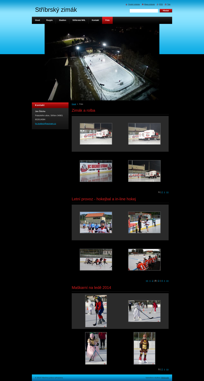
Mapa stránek (149, 4)
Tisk (168, 4)
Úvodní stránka (134, 4)
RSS (161, 4)
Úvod (74, 104)
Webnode (165, 378)
